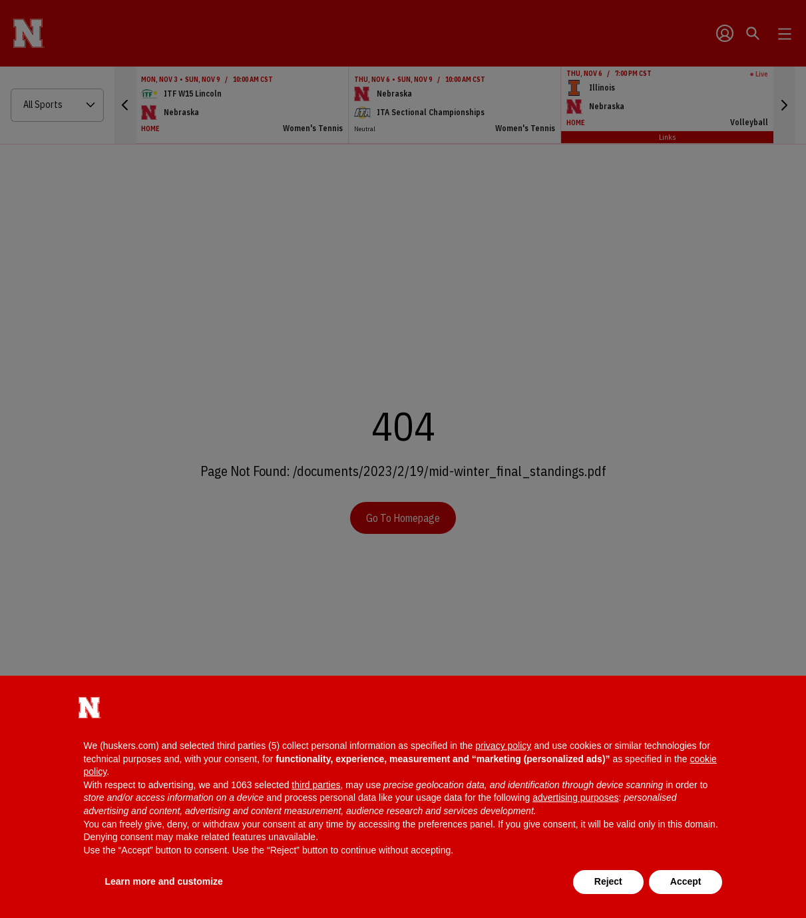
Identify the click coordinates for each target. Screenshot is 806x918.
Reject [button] (608, 881)
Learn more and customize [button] (164, 881)
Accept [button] (686, 881)
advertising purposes (575, 797)
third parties (316, 785)
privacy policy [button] (503, 745)
